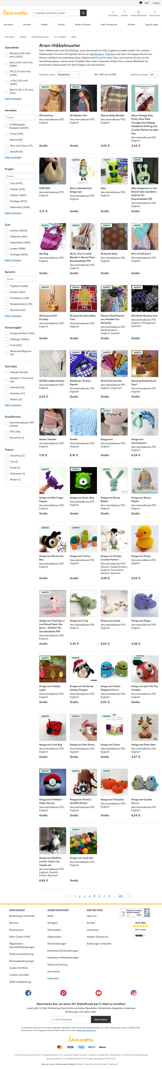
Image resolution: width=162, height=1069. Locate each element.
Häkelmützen (96, 54)
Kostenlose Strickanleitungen (63, 950)
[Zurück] (69, 896)
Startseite (8, 24)
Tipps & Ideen (151, 24)
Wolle (50, 915)
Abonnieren (101, 1019)
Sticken (61, 24)
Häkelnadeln (54, 936)
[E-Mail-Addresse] (71, 1019)
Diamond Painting (57, 964)
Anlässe (131, 24)
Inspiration (53, 978)
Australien (103, 1064)
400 (121, 895)
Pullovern (110, 54)
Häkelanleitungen (40, 36)
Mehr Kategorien (109, 24)
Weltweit (79, 1064)
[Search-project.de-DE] (20, 176)
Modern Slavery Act (97, 936)
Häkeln (44, 24)
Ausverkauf (53, 971)
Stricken (27, 24)
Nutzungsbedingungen (21, 960)
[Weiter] (128, 896)
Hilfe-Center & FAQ (19, 936)
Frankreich (113, 1064)
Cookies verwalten (19, 974)
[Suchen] (83, 13)
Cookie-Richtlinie (18, 967)
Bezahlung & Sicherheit (22, 915)
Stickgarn (52, 922)
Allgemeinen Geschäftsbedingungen (22, 945)
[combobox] (56, 13)
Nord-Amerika (91, 1064)
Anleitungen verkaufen (99, 943)
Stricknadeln (54, 929)
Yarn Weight (60, 36)
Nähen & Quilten (83, 24)
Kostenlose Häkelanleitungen (63, 957)
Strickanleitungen (56, 943)
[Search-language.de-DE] (20, 279)
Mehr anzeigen (13, 98)
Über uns (91, 915)
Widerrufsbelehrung (20, 981)
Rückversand (16, 929)
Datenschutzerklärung (21, 953)
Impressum (93, 929)
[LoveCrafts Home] (81, 1038)
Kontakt (91, 922)
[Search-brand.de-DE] (20, 117)
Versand (13, 922)
